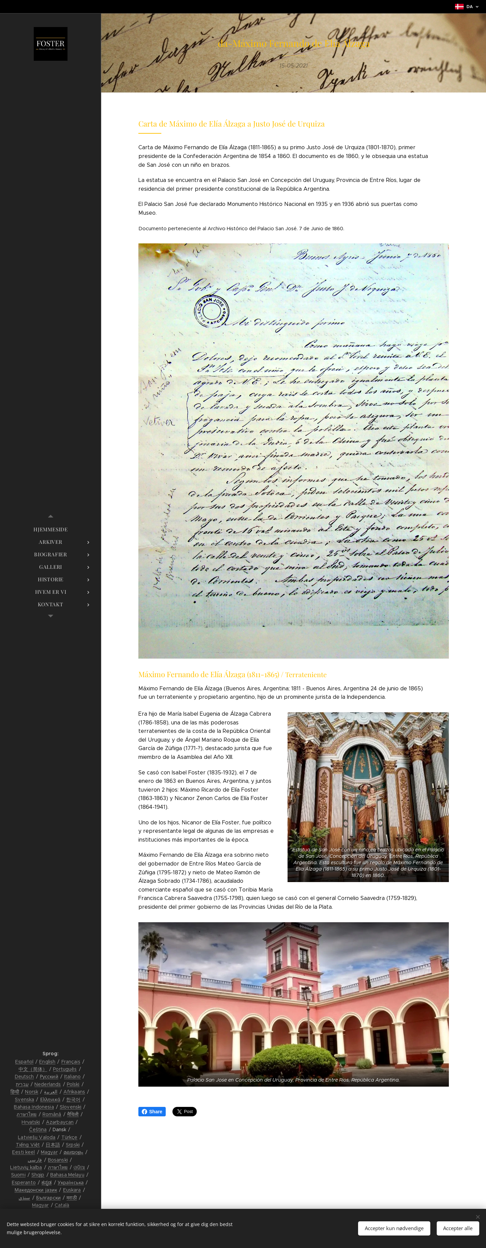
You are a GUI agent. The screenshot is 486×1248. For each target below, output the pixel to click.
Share (152, 1111)
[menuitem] (50, 529)
